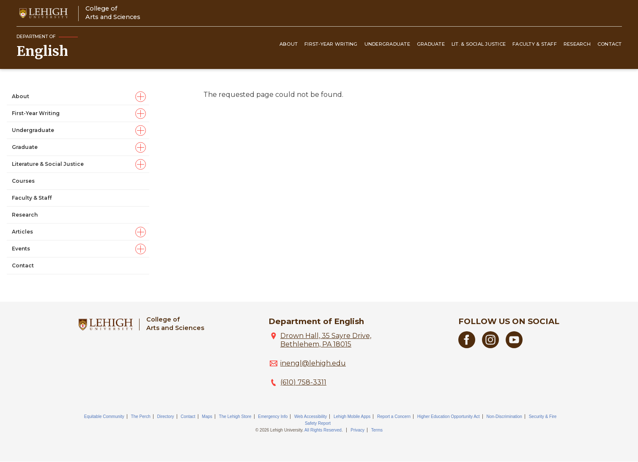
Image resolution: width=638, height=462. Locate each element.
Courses (23, 181)
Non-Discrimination (504, 416)
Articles (22, 231)
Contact (609, 44)
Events (21, 248)
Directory (165, 416)
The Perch (141, 416)
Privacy (357, 430)
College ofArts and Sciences (112, 12)
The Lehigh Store (235, 416)
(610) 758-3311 (303, 382)
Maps (207, 416)
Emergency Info (273, 416)
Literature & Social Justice (48, 164)
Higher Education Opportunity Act (448, 416)
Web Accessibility (310, 416)
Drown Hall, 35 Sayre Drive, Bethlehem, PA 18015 (325, 340)
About (288, 44)
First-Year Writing (331, 44)
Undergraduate (387, 44)
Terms (377, 430)
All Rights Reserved (323, 430)
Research (577, 44)
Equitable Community (104, 416)
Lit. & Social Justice (479, 44)
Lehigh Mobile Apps (352, 416)
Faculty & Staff (534, 44)
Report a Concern (394, 416)
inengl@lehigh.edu (313, 363)
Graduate (431, 44)
